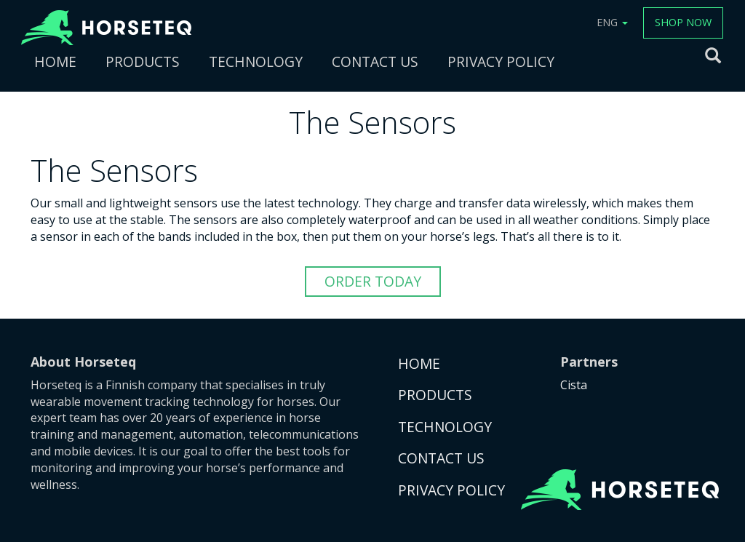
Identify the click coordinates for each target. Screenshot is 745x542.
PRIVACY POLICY (500, 61)
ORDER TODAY (372, 281)
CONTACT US (375, 61)
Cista (573, 385)
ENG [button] (612, 22)
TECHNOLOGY (256, 61)
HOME (55, 61)
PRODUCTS (142, 61)
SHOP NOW (683, 22)
